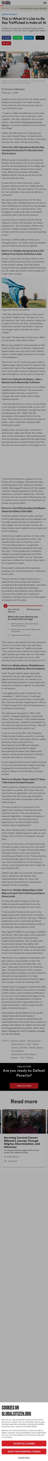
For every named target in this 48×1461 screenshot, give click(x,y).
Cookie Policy (24, 1458)
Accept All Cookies (24, 1443)
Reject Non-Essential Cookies (24, 1451)
